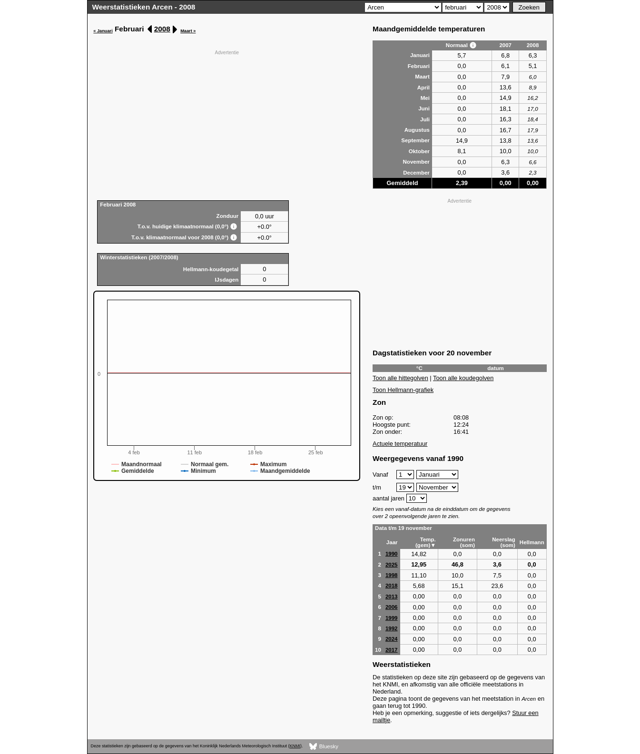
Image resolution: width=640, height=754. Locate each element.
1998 (391, 575)
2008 (162, 29)
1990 (391, 554)
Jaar (392, 542)
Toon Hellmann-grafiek (403, 389)
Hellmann (532, 542)
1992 (391, 628)
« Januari (102, 31)
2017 (391, 650)
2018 (391, 585)
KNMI (295, 746)
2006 (391, 607)
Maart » (188, 31)
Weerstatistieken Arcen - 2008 (144, 7)
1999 (391, 618)
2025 (391, 565)
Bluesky (323, 747)
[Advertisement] (226, 124)
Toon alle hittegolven (400, 378)
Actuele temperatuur (400, 443)
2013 (391, 596)
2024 (391, 639)
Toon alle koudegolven (463, 378)
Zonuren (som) (464, 542)
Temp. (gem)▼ (425, 542)
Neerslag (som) (503, 542)
